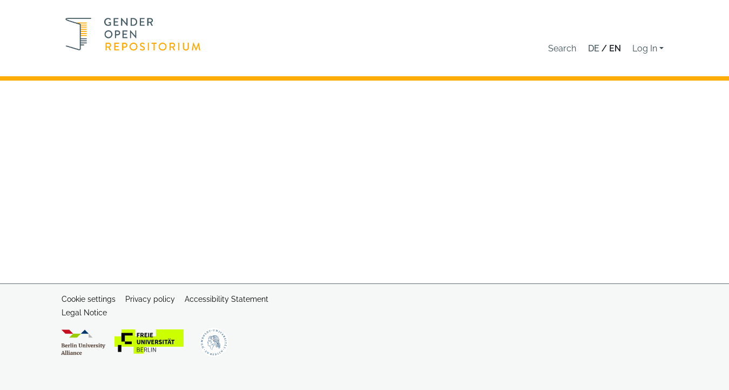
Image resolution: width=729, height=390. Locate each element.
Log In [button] (645, 48)
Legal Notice (84, 312)
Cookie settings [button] (89, 299)
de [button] (595, 48)
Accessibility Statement (226, 299)
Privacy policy (150, 299)
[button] (562, 48)
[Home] (133, 34)
